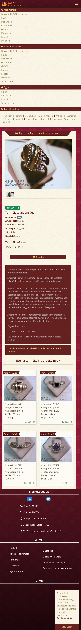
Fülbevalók (6, 21)
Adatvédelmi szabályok (54, 562)
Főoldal (13, 548)
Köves (36, 119)
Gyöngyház (30, 115)
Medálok (5, 40)
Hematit (19, 115)
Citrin (28, 119)
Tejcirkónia (70, 115)
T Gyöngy (7, 119)
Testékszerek (7, 81)
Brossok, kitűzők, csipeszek (14, 14)
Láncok (4, 37)
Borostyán (57, 119)
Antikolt (59, 115)
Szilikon (8, 115)
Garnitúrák (6, 25)
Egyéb (4, 18)
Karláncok (6, 33)
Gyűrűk (5, 29)
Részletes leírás (64, 618)
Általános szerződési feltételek (57, 568)
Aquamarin (69, 119)
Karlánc (5, 70)
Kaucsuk (45, 119)
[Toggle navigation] (76, 4)
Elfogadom (67, 626)
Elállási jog (48, 550)
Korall (40, 115)
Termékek (14, 559)
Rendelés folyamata (19, 553)
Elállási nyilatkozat (52, 556)
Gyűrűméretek (17, 571)
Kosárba (38, 257)
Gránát (6, 122)
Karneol (49, 115)
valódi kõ (19, 119)
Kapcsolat (14, 565)
